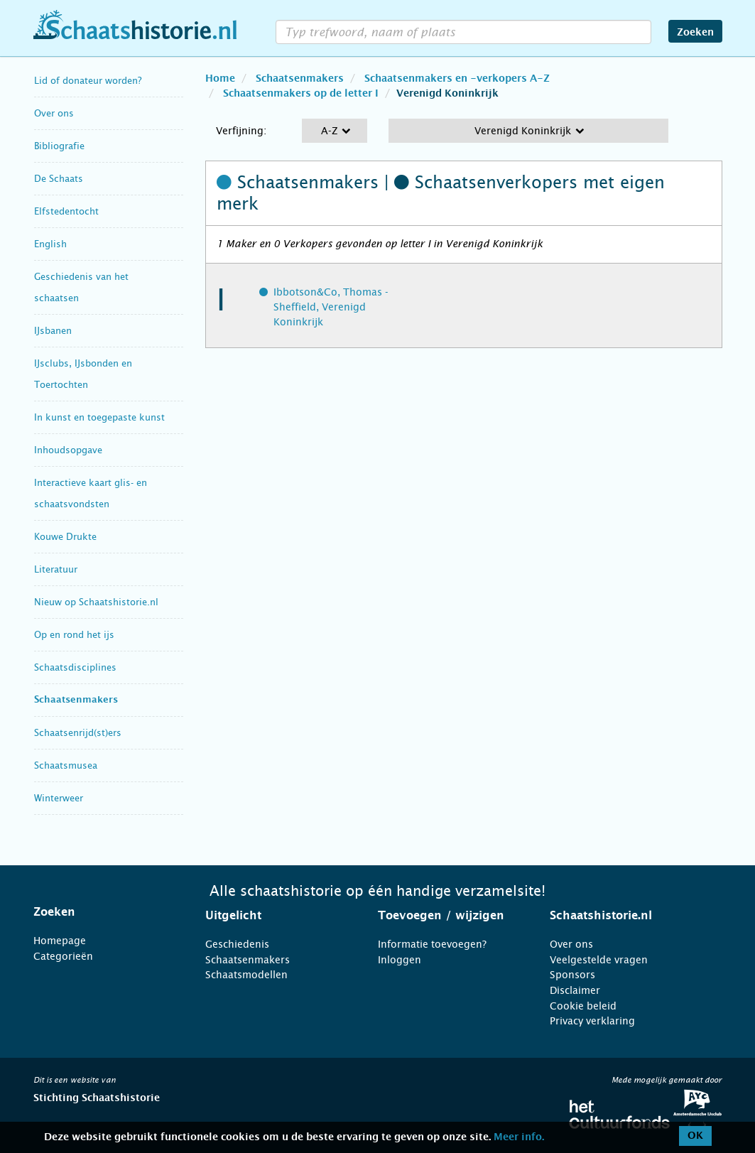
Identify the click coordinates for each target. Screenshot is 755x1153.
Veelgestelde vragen (599, 959)
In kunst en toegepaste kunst (99, 417)
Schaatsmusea (65, 765)
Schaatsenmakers (76, 700)
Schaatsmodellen (246, 974)
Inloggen (399, 959)
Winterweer (58, 798)
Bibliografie (59, 146)
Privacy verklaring (592, 1021)
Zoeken (695, 33)
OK (695, 1136)
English (50, 244)
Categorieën (63, 956)
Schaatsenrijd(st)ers (77, 732)
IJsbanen (53, 330)
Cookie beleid (583, 1006)
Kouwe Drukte (65, 536)
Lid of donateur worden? (87, 80)
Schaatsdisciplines (75, 667)
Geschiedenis (237, 944)
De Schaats (58, 178)
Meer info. (519, 1137)
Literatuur (55, 569)
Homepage (59, 940)
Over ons (54, 113)
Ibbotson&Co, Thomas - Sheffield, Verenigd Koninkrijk (331, 307)
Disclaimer (575, 990)
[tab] (101, 912)
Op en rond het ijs (74, 634)
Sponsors (572, 974)
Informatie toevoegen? (432, 944)
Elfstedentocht (66, 211)
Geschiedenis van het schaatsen (81, 287)
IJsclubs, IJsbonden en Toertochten (83, 374)
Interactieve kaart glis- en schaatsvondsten (90, 493)
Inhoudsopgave (68, 450)
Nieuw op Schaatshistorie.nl (96, 602)
